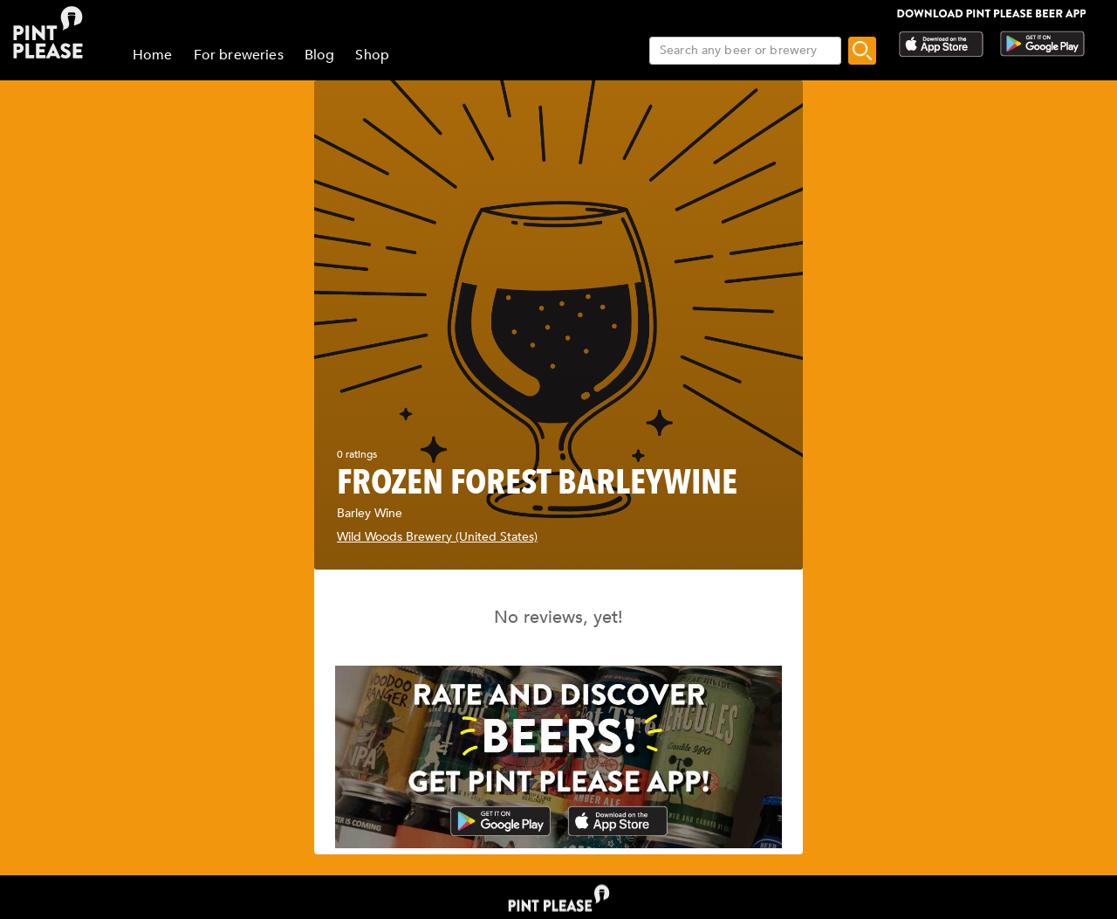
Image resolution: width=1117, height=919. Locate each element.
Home (153, 55)
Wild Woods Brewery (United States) (437, 537)
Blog (320, 55)
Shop (372, 55)
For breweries (239, 55)
